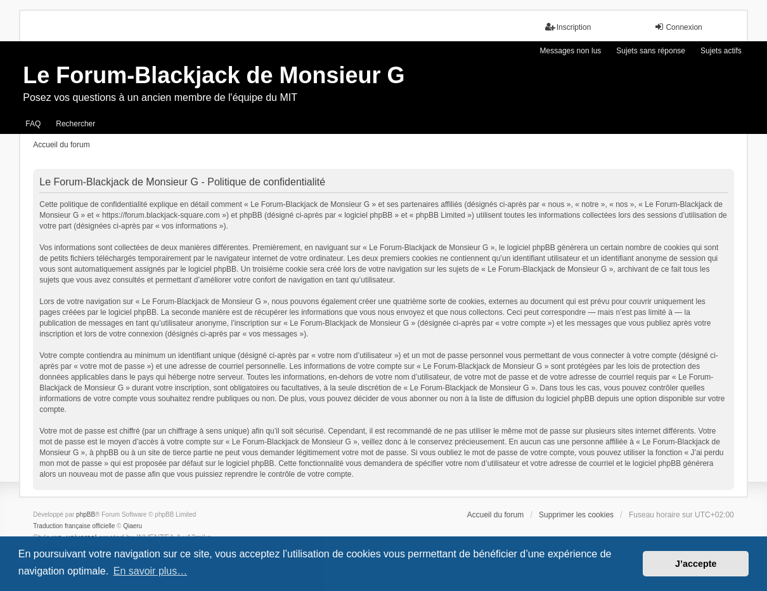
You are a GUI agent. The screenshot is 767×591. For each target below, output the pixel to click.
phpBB (85, 514)
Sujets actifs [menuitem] (721, 50)
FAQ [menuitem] (33, 123)
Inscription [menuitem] (568, 27)
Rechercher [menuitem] (75, 123)
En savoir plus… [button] (150, 571)
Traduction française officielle (74, 525)
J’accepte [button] (696, 564)
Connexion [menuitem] (678, 27)
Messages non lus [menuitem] (571, 50)
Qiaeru (132, 525)
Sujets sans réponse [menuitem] (650, 50)
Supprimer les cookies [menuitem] (576, 514)
